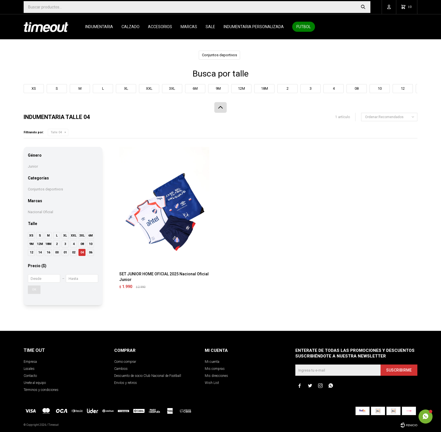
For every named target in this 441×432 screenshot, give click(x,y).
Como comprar (125, 362)
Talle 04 (56, 132)
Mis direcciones (216, 376)
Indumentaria (99, 26)
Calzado (131, 26)
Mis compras (215, 369)
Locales (29, 369)
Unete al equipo (35, 383)
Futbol (303, 26)
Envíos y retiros (125, 383)
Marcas (189, 26)
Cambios (121, 369)
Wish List (212, 383)
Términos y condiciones (41, 390)
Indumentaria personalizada (254, 26)
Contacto (30, 376)
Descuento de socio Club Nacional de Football (147, 376)
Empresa (30, 362)
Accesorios (160, 26)
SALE (210, 26)
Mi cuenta (212, 362)
